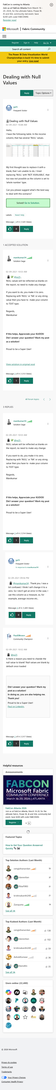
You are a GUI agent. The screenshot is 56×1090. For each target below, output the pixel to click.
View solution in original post (20, 364)
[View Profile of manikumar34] (19, 257)
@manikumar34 (21, 583)
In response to (27, 567)
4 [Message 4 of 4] (17, 608)
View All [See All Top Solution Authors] (10, 911)
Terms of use (7, 1067)
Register (15, 42)
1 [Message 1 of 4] (15, 222)
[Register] (14, 822)
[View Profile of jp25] (15, 106)
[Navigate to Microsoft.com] (10, 29)
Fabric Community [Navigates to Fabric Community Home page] (33, 29)
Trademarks (6, 1071)
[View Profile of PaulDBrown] (19, 635)
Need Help (19, 215)
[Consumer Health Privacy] (28, 1081)
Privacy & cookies (9, 1062)
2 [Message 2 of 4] (15, 736)
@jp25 (17, 277)
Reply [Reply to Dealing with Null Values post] (26, 229)
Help (36, 42)
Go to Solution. (32, 202)
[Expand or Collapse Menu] (4, 36)
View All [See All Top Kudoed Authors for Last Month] (10, 972)
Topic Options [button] (42, 92)
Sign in (26, 42)
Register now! (9, 20)
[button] (26, 93)
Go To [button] (46, 42)
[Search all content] (31, 49)
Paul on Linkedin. (16, 706)
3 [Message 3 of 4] (15, 373)
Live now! (34, 60)
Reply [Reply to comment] (26, 380)
